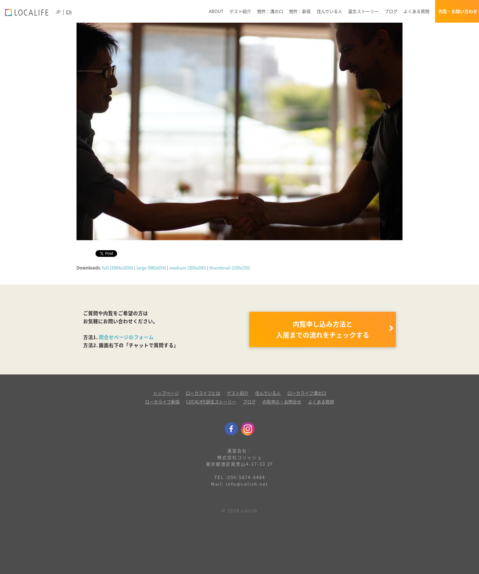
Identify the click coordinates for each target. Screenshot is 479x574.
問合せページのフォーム (126, 337)
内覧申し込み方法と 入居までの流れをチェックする (322, 329)
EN (69, 12)
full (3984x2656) (117, 268)
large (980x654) (151, 268)
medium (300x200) (187, 268)
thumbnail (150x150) (229, 268)
